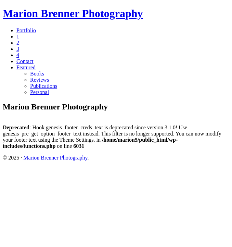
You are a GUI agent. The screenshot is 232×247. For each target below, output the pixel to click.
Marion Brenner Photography (73, 13)
